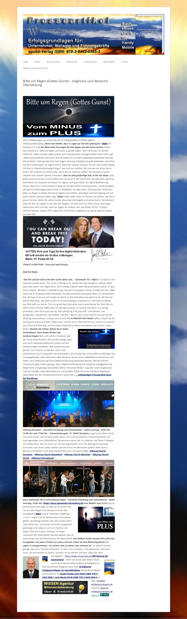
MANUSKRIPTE (109, 62)
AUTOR (125, 62)
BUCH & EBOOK (53, 62)
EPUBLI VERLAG (90, 62)
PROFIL (37, 62)
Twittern (95, 595)
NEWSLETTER (71, 62)
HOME (25, 62)
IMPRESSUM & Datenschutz (35, 68)
